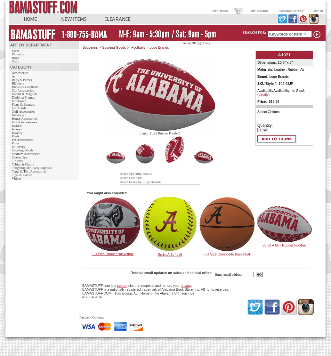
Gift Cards (19, 108)
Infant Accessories (24, 122)
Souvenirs (90, 47)
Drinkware (19, 101)
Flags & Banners (23, 104)
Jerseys (17, 129)
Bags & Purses (22, 80)
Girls (15, 61)
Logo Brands (159, 47)
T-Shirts (17, 161)
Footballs (138, 47)
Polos (16, 143)
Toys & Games (22, 175)
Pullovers (18, 147)
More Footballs (131, 178)
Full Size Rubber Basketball (112, 254)
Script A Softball (170, 254)
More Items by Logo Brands (140, 182)
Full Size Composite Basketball (227, 254)
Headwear (19, 115)
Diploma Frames (23, 97)
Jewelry (17, 132)
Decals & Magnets (24, 94)
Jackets (17, 125)
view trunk (220, 10)
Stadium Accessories (26, 154)
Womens (18, 54)
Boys (15, 58)
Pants (15, 136)
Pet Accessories (22, 140)
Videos (16, 178)
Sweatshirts (20, 157)
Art (14, 76)
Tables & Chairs (23, 164)
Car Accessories (23, 90)
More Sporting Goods (136, 173)
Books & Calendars (25, 87)
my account (259, 10)
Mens (16, 51)
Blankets (18, 83)
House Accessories (24, 118)
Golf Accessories (23, 111)
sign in (318, 10)
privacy (186, 285)
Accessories (20, 73)
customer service (291, 10)
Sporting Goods (22, 150)
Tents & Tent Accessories (29, 171)
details (264, 94)
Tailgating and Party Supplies (32, 168)
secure (122, 285)
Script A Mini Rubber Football (284, 245)
